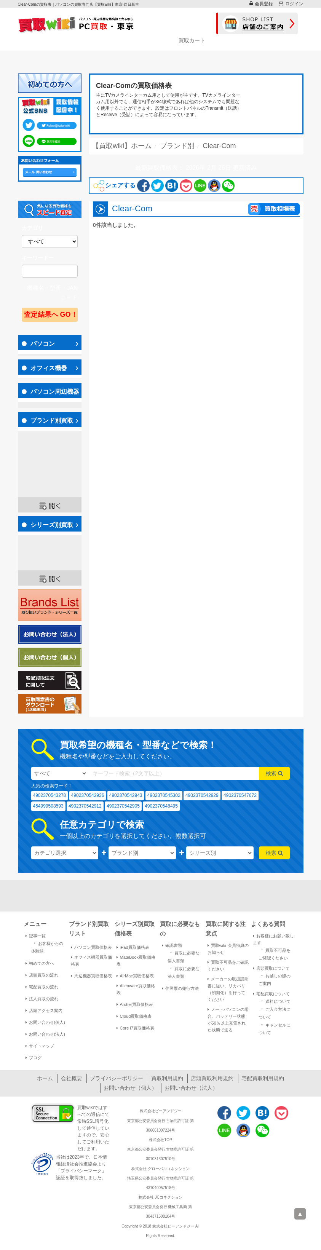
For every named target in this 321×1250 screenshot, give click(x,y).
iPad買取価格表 (133, 947)
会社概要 (71, 1078)
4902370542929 (202, 795)
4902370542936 (87, 795)
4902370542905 (123, 806)
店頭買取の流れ (42, 975)
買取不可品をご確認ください (228, 965)
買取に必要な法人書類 (184, 972)
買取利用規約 (167, 1078)
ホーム (45, 1078)
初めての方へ (40, 963)
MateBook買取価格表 (136, 960)
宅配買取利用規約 (262, 1078)
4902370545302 (163, 795)
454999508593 (48, 806)
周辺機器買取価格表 (91, 976)
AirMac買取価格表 (135, 976)
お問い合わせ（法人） (191, 1088)
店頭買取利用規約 (212, 1078)
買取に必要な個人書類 (184, 956)
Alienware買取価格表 (136, 989)
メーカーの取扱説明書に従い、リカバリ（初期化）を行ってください (228, 989)
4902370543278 (49, 795)
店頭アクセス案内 (44, 1010)
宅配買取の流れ (42, 987)
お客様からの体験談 (47, 946)
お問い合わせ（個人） (130, 1088)
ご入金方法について (275, 1012)
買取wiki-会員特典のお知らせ (228, 949)
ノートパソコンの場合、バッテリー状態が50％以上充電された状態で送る (228, 1019)
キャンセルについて (275, 1028)
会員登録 (261, 3)
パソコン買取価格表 (91, 947)
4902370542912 (85, 806)
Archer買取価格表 (135, 1004)
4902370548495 (161, 806)
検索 (274, 773)
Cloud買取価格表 (134, 1016)
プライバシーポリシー (116, 1078)
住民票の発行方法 (180, 988)
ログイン (291, 3)
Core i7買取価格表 (135, 1028)
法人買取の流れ (42, 998)
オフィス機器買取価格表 (91, 960)
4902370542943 (125, 795)
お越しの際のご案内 (275, 979)
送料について (275, 1001)
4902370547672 (240, 795)
